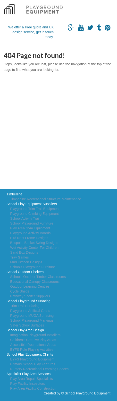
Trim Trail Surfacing (25, 306)
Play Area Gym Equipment (30, 228)
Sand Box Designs (24, 252)
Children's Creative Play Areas (33, 340)
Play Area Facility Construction (33, 388)
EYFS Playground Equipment (32, 359)
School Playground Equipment (87, 393)
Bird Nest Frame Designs (29, 238)
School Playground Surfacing (28, 301)
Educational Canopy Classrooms (34, 282)
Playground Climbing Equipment (34, 214)
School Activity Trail (25, 218)
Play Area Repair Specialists (31, 379)
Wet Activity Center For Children (34, 248)
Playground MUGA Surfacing (32, 315)
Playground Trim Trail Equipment (34, 209)
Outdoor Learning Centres (30, 286)
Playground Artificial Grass (30, 311)
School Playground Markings (31, 320)
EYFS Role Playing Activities (31, 349)
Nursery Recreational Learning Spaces (39, 369)
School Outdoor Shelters (25, 272)
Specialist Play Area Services (28, 374)
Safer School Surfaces (27, 325)
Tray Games (19, 257)
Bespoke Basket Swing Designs (34, 243)
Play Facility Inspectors (27, 383)
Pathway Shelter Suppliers (30, 296)
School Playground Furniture (31, 223)
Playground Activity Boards (30, 233)
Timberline (14, 194)
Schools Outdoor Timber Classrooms (38, 277)
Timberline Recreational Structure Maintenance (45, 199)
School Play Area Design (25, 330)
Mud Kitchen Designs (26, 262)
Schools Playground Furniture (32, 267)
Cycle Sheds (19, 291)
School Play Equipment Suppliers (32, 204)
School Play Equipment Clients (30, 354)
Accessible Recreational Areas (33, 345)
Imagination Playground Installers (35, 335)
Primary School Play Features (32, 364)
